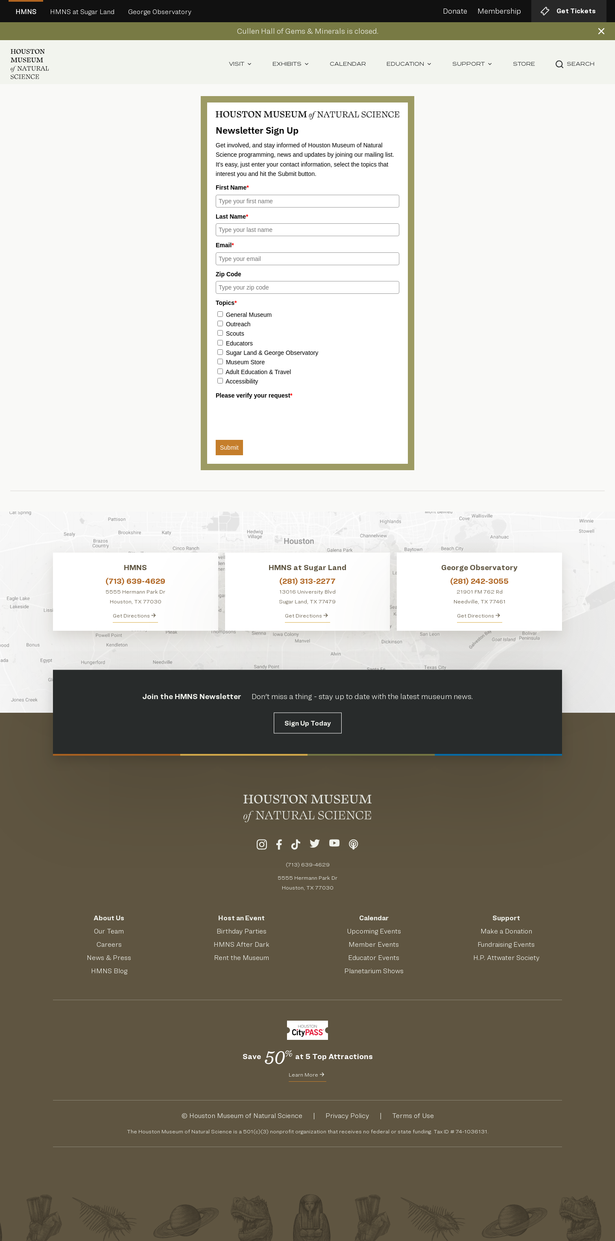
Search (575, 64)
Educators (239, 343)
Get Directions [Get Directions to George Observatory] (478, 615)
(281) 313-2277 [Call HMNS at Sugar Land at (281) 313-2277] (307, 581)
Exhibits (290, 64)
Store (524, 64)
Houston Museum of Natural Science (245, 1116)
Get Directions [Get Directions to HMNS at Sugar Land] (306, 615)
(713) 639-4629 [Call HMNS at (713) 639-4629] (135, 581)
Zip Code (228, 274)
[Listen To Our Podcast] (353, 846)
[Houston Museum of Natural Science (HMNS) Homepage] (29, 64)
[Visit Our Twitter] (315, 846)
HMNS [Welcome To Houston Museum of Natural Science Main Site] (25, 12)
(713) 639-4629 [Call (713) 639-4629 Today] (308, 864)
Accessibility (242, 381)
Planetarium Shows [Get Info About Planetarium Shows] (374, 971)
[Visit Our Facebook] (279, 846)
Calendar (348, 64)
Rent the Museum (241, 958)
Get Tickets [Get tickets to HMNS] (568, 11)
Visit (240, 64)
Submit (229, 447)
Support (472, 64)
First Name (232, 187)
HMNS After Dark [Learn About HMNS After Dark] (241, 944)
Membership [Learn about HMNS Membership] (499, 10)
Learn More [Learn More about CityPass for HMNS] (306, 1074)
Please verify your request (254, 395)
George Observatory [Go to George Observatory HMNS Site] (159, 12)
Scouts (235, 333)
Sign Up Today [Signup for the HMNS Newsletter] (307, 723)
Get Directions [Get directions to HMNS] (134, 615)
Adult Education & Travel (258, 372)
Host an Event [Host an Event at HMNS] (241, 918)
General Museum (249, 314)
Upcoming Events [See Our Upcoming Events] (374, 931)
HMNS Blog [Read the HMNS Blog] (109, 971)
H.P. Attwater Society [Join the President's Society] (506, 958)
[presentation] (281, 419)
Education (409, 64)
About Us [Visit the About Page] (109, 918)
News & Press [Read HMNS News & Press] (109, 958)
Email (225, 245)
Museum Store (245, 362)
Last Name (232, 216)
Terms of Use (413, 1116)
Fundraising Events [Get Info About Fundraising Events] (506, 944)
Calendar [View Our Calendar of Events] (374, 918)
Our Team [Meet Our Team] (109, 931)
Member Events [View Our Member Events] (373, 944)
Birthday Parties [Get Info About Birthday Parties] (241, 931)
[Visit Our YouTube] (334, 846)
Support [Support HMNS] (506, 918)
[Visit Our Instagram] (262, 846)
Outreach (238, 324)
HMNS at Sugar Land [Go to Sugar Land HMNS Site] (82, 12)
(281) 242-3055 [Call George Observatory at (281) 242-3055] (479, 581)
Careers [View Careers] (109, 944)
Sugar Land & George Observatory (272, 352)
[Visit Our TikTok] (295, 846)
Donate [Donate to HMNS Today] (455, 10)
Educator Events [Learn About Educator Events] (373, 958)
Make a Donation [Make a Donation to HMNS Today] (506, 931)
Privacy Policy (347, 1116)
